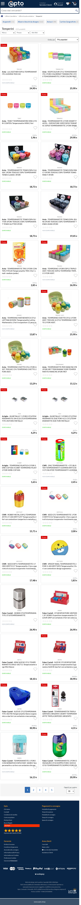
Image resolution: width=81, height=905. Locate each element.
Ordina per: (52, 40)
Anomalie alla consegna (11, 850)
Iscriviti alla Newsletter (50, 850)
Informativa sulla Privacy (11, 852)
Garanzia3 (10, 860)
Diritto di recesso (9, 844)
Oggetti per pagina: (70, 787)
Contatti (6, 812)
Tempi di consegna (47, 817)
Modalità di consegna (48, 814)
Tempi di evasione (47, 812)
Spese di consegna (47, 820)
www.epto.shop (39, 902)
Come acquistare (9, 817)
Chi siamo (7, 809)
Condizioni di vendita (10, 814)
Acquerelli (8, 22)
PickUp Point (8, 820)
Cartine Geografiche (69, 22)
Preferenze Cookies (10, 858)
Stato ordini (45, 847)
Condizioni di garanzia (11, 847)
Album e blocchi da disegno (30, 22)
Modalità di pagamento (49, 809)
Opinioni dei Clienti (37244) (12, 833)
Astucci (51, 22)
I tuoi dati (45, 844)
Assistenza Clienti (47, 852)
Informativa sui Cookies (11, 855)
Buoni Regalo (8, 823)
